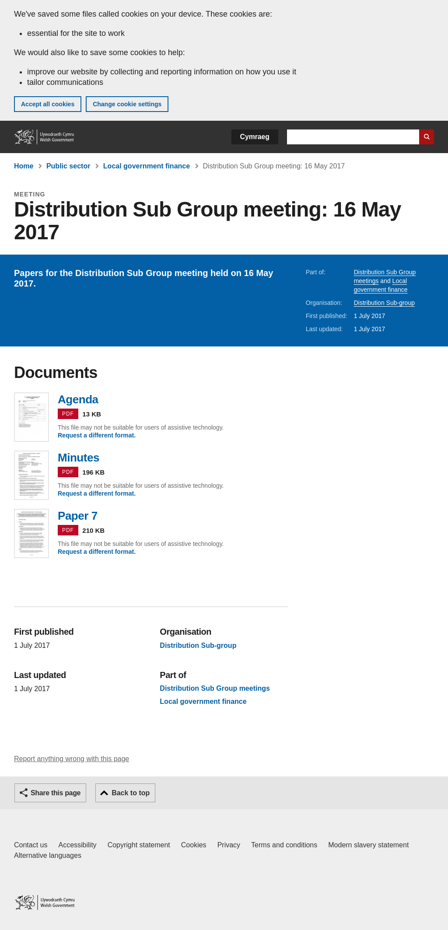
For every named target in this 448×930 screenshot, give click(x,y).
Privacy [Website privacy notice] (228, 845)
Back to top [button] (131, 793)
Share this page (55, 793)
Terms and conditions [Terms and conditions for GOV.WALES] (284, 845)
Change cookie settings (127, 104)
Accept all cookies (47, 104)
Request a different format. (97, 435)
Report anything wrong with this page (71, 758)
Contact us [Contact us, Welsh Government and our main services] (30, 845)
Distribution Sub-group (384, 302)
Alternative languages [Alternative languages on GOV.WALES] (47, 855)
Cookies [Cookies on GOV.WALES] (193, 845)
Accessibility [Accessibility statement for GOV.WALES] (77, 845)
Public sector (68, 166)
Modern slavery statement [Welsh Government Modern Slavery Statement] (368, 845)
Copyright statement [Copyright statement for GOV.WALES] (139, 845)
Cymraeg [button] (255, 136)
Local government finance (146, 166)
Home (23, 166)
